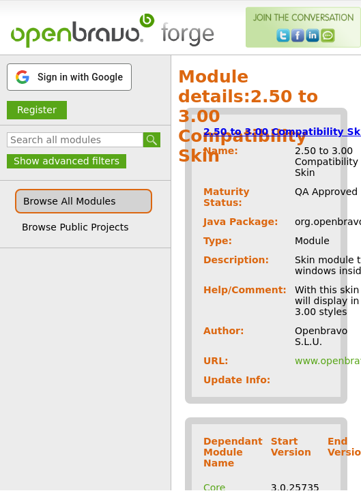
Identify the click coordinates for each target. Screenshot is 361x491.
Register (37, 109)
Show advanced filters (66, 160)
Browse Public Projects (75, 227)
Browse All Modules (69, 201)
